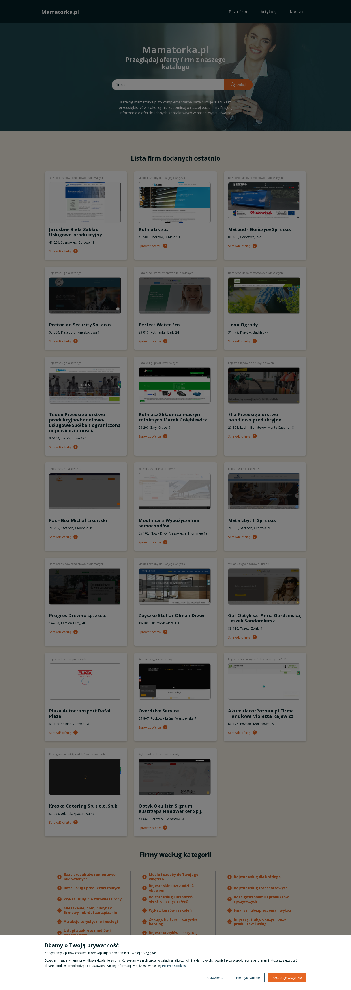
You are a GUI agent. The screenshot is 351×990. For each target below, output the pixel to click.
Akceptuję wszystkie (287, 977)
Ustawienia (215, 977)
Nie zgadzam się (248, 977)
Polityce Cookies (174, 966)
